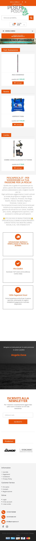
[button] (14, 333)
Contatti (5, 489)
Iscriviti (18, 422)
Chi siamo (6, 487)
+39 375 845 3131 (11, 517)
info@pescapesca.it (18, 36)
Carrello (5, 472)
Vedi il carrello (15, 2)
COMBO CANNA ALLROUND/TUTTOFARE (18, 160)
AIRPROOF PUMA (18, 116)
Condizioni (6, 477)
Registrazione (7, 491)
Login (4, 499)
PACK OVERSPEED (18, 75)
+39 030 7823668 (11, 512)
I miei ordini (7, 504)
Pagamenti (6, 474)
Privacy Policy (7, 479)
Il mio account (7, 502)
